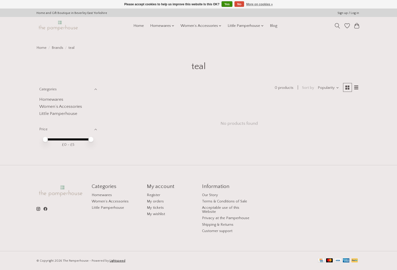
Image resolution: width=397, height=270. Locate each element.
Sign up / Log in (348, 13)
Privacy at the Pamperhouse (225, 218)
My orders (155, 201)
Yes (227, 4)
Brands (57, 48)
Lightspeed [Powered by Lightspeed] (117, 260)
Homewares (51, 99)
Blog (273, 26)
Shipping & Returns (217, 225)
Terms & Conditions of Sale (224, 201)
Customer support (217, 231)
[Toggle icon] (337, 25)
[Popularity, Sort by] (328, 88)
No (239, 4)
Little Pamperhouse (58, 113)
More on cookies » (259, 4)
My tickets (155, 208)
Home (138, 26)
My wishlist (156, 214)
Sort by (308, 88)
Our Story (210, 195)
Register (153, 195)
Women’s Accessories (60, 106)
